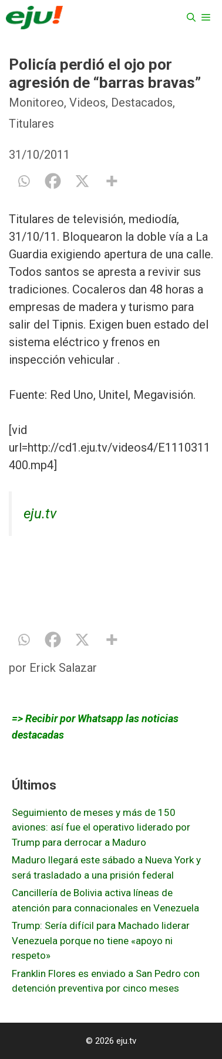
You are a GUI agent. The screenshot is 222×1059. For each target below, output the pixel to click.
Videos (87, 102)
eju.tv (39, 513)
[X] (82, 181)
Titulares (31, 124)
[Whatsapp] (23, 181)
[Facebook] (52, 181)
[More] (111, 181)
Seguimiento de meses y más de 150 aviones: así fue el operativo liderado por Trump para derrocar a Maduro (101, 827)
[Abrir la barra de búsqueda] (191, 17)
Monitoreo (36, 102)
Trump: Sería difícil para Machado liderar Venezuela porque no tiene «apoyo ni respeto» (101, 940)
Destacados (142, 102)
